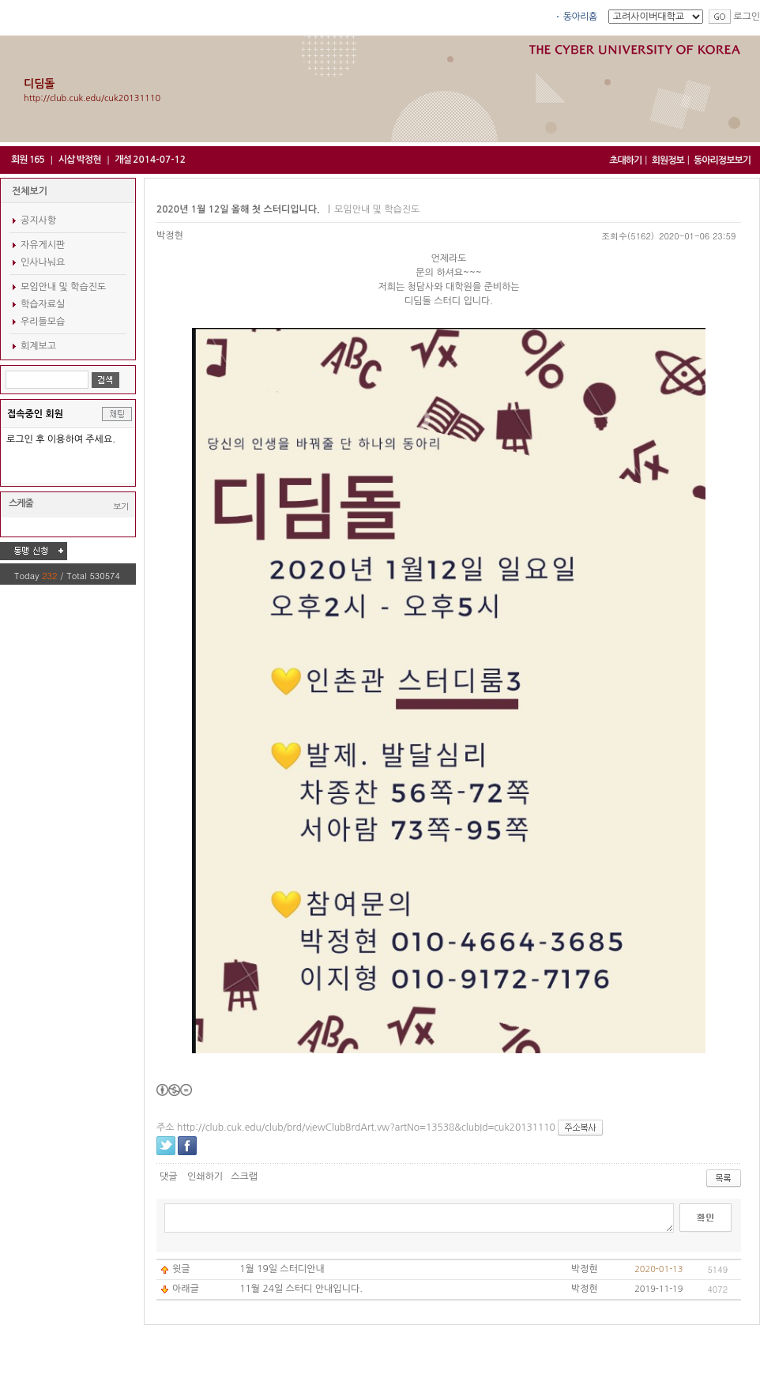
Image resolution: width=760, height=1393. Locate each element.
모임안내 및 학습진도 (63, 287)
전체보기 (29, 191)
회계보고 (38, 346)
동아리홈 (580, 16)
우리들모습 (43, 321)
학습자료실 (43, 304)
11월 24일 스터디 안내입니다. (301, 1288)
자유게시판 (43, 245)
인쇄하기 (205, 1176)
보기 (121, 506)
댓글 (169, 1176)
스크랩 (244, 1176)
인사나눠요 (43, 262)
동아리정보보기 (722, 160)
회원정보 (668, 160)
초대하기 (625, 160)
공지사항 (38, 220)
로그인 (746, 16)
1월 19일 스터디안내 (282, 1269)
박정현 (169, 235)
